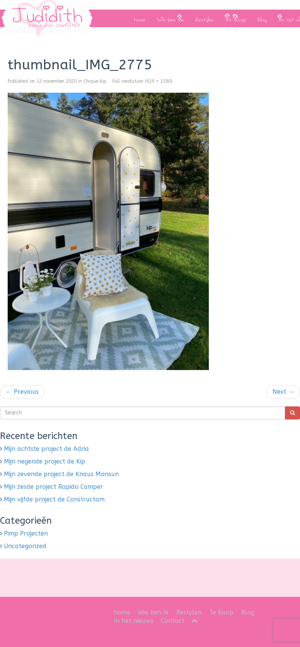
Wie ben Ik (170, 18)
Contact (172, 620)
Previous (22, 391)
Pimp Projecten (26, 533)
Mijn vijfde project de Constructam (54, 499)
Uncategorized (25, 546)
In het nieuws (133, 620)
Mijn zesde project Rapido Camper (53, 486)
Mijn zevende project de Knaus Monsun (61, 474)
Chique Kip (95, 81)
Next (283, 391)
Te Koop (235, 18)
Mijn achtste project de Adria (46, 448)
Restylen (204, 18)
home (139, 18)
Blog (262, 18)
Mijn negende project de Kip (44, 461)
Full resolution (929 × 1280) (142, 81)
